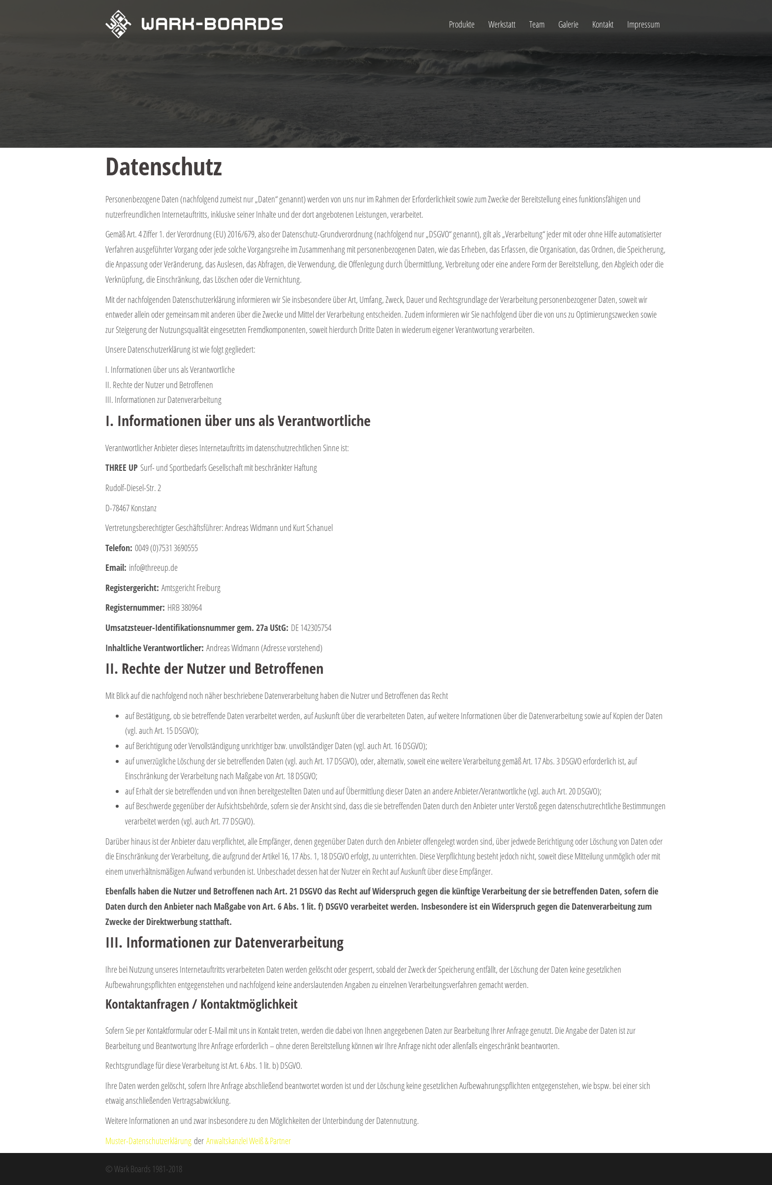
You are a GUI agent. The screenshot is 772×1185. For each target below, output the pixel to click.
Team (537, 24)
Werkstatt (501, 24)
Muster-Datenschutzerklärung (148, 1141)
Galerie (568, 24)
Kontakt (602, 24)
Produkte (462, 24)
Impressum (643, 24)
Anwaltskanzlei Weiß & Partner (248, 1141)
